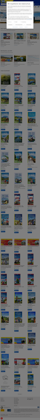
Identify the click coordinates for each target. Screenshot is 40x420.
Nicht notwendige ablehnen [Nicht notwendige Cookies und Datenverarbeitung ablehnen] (19, 24)
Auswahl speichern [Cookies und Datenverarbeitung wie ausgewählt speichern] (28, 24)
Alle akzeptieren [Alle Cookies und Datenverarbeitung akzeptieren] (10, 24)
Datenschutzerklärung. (29, 19)
